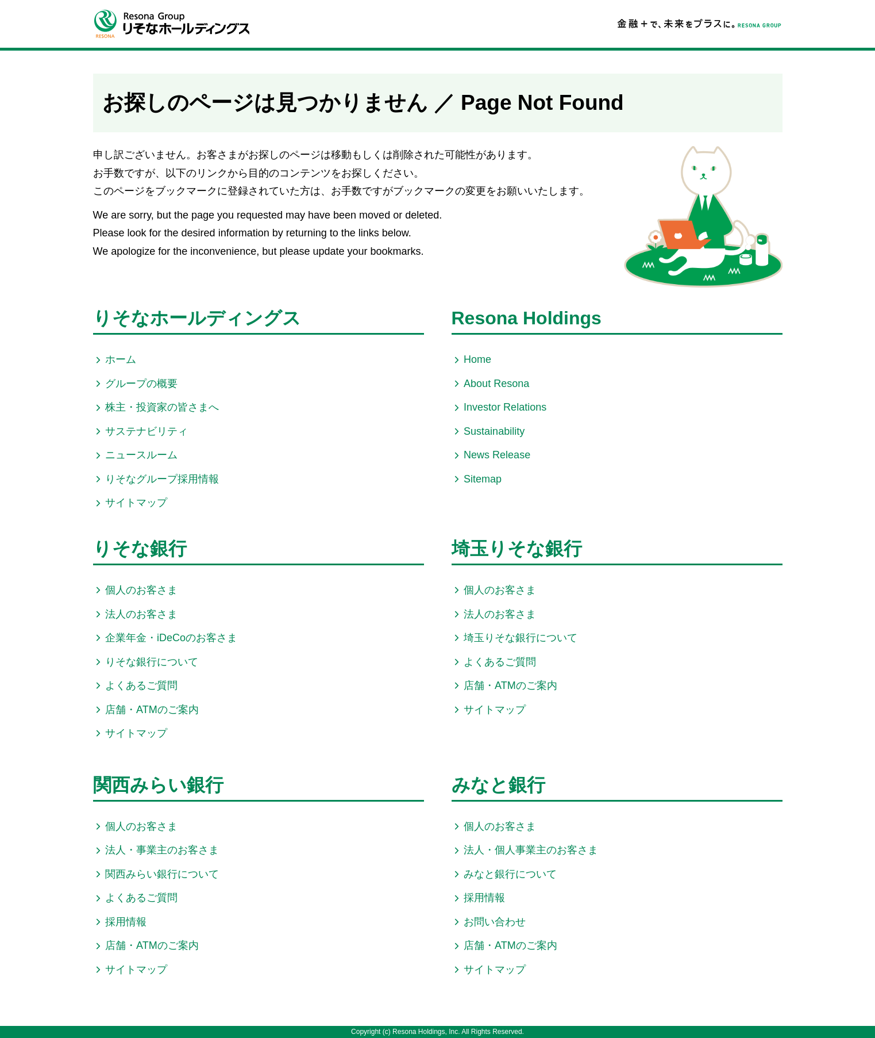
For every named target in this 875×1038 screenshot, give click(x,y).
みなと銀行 (498, 785)
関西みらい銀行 (158, 785)
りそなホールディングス (197, 318)
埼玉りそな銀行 (517, 548)
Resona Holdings (527, 318)
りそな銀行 (140, 548)
